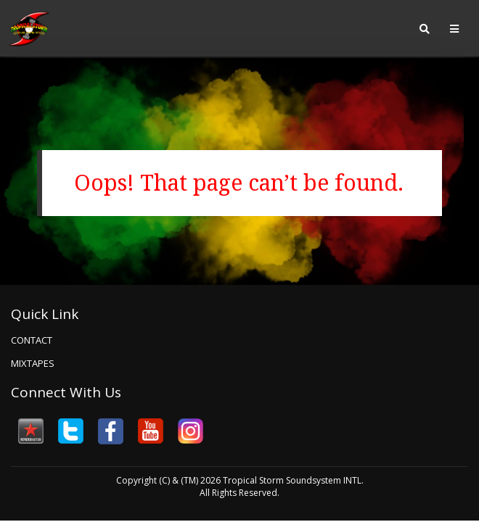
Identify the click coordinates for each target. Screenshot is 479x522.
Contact (31, 340)
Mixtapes (32, 363)
